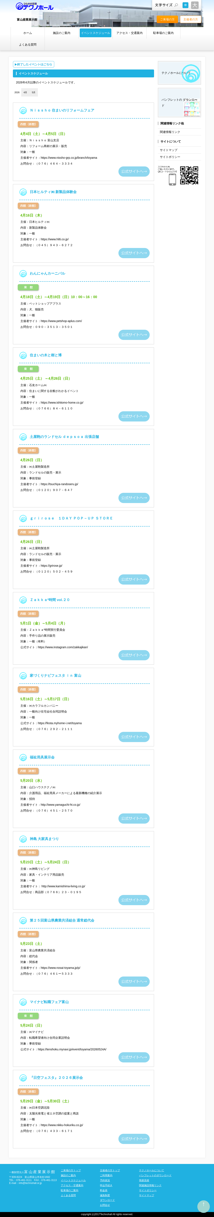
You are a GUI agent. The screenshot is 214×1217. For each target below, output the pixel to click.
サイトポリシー (170, 157)
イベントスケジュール (95, 33)
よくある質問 (27, 44)
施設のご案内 (61, 33)
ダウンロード (107, 1200)
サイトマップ (168, 150)
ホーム (27, 33)
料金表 (103, 1190)
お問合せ (105, 1205)
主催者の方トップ (110, 1170)
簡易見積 (144, 1180)
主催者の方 (190, 19)
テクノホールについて (176, 72)
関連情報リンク (170, 132)
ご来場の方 (167, 19)
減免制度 (105, 1195)
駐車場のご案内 (163, 33)
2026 (16, 92)
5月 (33, 92)
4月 (25, 92)
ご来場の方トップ (71, 1170)
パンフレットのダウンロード (155, 1175)
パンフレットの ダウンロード (179, 102)
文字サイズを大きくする (195, 5)
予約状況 (105, 1180)
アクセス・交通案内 (129, 33)
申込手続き (106, 1185)
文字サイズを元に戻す (185, 5)
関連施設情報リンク (150, 1185)
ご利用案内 (106, 1175)
